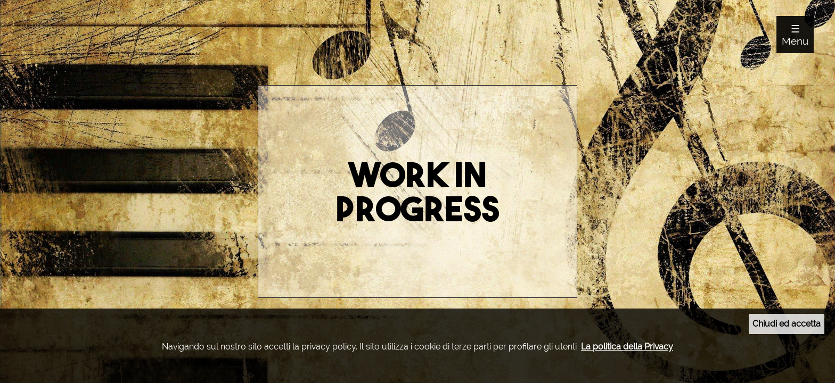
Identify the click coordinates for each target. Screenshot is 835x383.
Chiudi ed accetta (786, 324)
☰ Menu (795, 35)
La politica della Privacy (627, 347)
